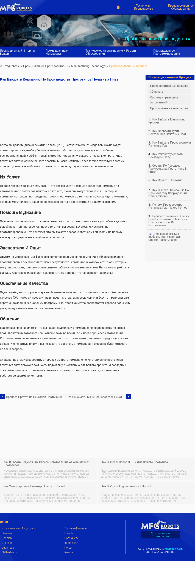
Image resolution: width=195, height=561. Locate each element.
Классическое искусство (18, 528)
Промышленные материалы (57, 52)
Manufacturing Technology (88, 66)
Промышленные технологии (169, 108)
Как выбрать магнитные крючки (166, 121)
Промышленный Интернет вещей (17, 52)
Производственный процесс (128, 66)
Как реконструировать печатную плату (165, 155)
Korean (68, 547)
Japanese (8, 547)
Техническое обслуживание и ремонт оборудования (110, 52)
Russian (69, 552)
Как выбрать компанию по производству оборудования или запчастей (168, 193)
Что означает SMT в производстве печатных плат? (96, 397)
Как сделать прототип (167, 180)
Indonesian (71, 542)
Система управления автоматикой (164, 100)
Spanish (7, 538)
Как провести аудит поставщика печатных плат (167, 132)
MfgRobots (12, 66)
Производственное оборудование (181, 7)
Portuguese (71, 538)
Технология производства (143, 7)
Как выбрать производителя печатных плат (169, 144)
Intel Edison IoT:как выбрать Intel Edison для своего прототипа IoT (164, 236)
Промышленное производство (44, 66)
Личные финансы (75, 528)
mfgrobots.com (174, 548)
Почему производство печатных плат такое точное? (168, 206)
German (7, 533)
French (68, 533)
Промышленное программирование (166, 52)
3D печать (156, 91)
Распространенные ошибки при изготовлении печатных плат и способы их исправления (168, 220)
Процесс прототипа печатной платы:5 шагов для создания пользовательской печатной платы (36, 397)
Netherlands (9, 552)
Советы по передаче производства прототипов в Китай (167, 168)
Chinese (7, 542)
